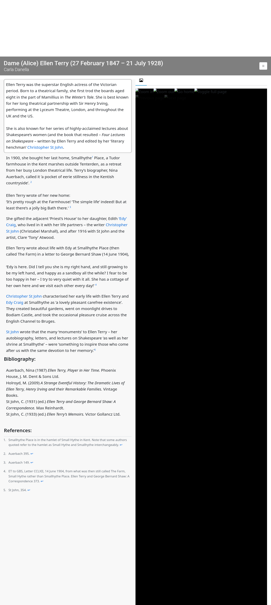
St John (12, 331)
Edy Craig (14, 302)
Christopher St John (45, 147)
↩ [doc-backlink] (121, 445)
